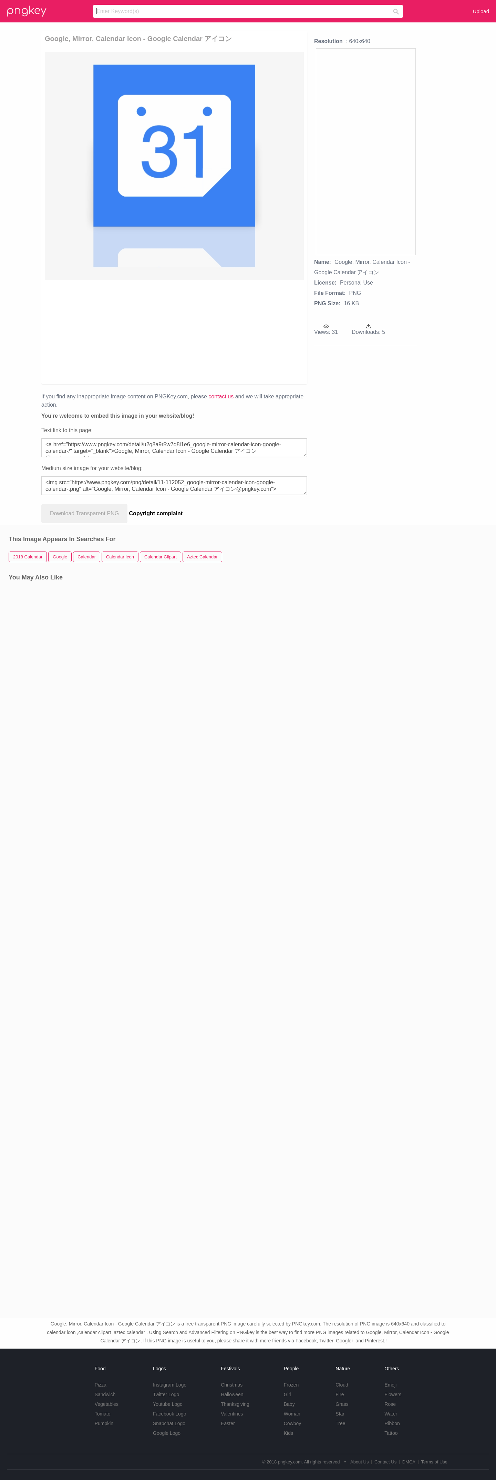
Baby (289, 1404)
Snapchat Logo (169, 1423)
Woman (292, 1414)
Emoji (390, 1385)
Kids (288, 1433)
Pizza (100, 1385)
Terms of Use (434, 1461)
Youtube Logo (168, 1404)
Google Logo (166, 1433)
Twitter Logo (166, 1394)
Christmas (231, 1385)
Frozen (291, 1385)
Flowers (392, 1394)
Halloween (232, 1394)
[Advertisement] (124, 331)
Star (339, 1414)
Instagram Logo (169, 1385)
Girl (287, 1394)
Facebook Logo (169, 1414)
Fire (339, 1394)
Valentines (232, 1414)
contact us (221, 396)
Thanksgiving (235, 1404)
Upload (481, 11)
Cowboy (292, 1423)
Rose (390, 1404)
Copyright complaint (156, 513)
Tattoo (390, 1433)
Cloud (341, 1385)
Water (390, 1414)
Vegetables (106, 1404)
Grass (341, 1404)
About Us (359, 1461)
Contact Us (385, 1461)
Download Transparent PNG (84, 513)
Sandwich (105, 1394)
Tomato (103, 1414)
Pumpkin (104, 1423)
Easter (228, 1423)
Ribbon (392, 1423)
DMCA (408, 1461)
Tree (340, 1423)
